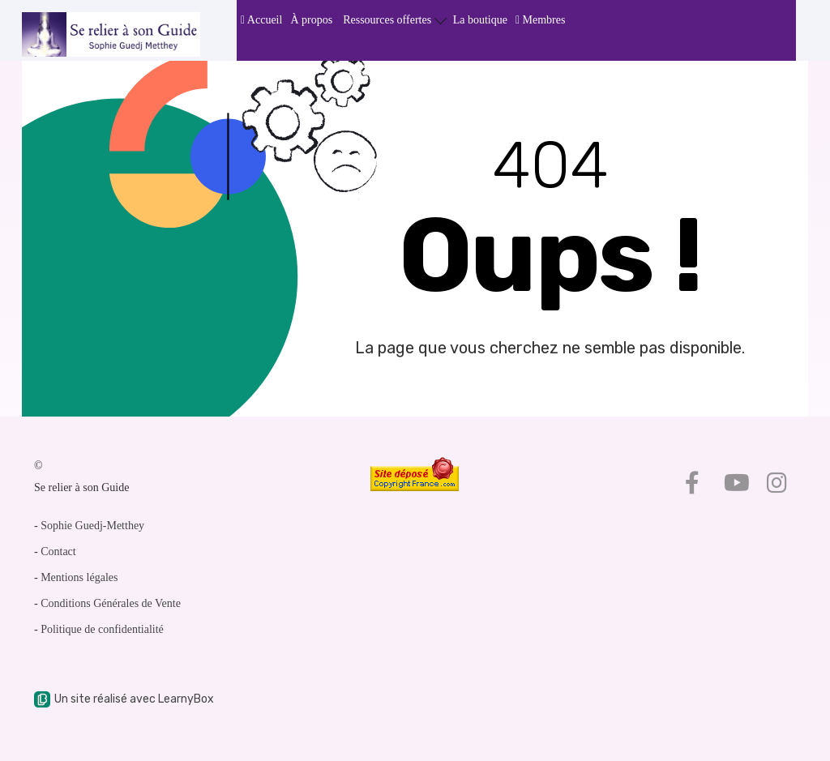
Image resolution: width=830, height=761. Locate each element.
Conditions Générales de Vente (111, 603)
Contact (58, 551)
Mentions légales (79, 577)
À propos (311, 20)
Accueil (261, 20)
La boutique (480, 20)
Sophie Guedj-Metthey (92, 525)
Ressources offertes (395, 19)
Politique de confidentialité (102, 629)
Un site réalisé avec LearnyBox (124, 699)
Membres (541, 20)
